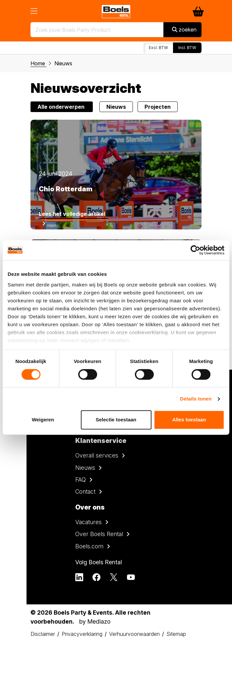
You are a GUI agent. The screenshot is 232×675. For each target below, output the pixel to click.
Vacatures (88, 522)
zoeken (184, 29)
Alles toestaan (189, 420)
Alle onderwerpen (61, 106)
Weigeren (43, 420)
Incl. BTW (187, 47)
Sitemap (176, 634)
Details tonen (195, 398)
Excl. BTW (158, 47)
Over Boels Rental (99, 533)
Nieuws (116, 106)
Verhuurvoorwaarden (134, 634)
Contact (85, 491)
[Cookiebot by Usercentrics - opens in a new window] (195, 250)
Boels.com (89, 546)
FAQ (80, 479)
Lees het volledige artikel (72, 214)
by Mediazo (94, 621)
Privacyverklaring (82, 634)
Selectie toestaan (116, 420)
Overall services (96, 455)
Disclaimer (42, 634)
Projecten (158, 106)
